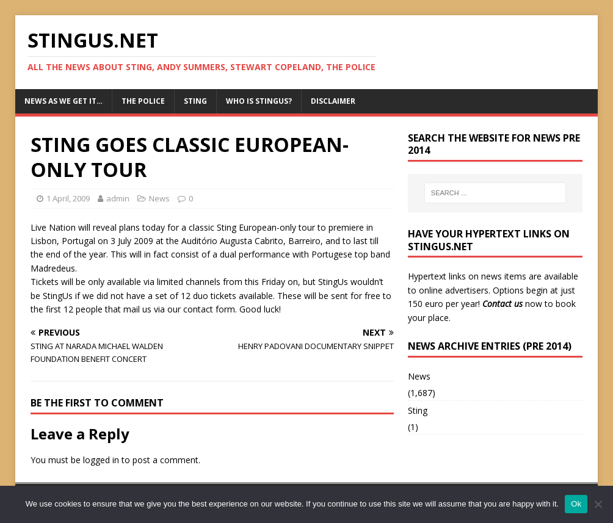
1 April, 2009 (68, 198)
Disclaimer (333, 101)
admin (117, 198)
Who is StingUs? (259, 101)
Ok (576, 503)
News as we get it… (63, 101)
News (159, 198)
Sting (195, 101)
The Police (143, 101)
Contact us (502, 303)
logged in (101, 460)
